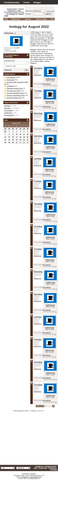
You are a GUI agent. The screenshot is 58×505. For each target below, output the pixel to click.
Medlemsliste (15, 19)
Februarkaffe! (8, 110)
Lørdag (37, 158)
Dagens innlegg (41, 19)
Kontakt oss (39, 466)
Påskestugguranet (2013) (15, 88)
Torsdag (38, 203)
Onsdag (38, 68)
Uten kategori (46, 84)
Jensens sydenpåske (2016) (16, 95)
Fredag (37, 181)
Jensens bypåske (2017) (14, 98)
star (15, 113)
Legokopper (10, 86)
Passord (28, 14)
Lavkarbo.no (25, 477)
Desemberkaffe (9, 115)
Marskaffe (7, 108)
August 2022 (16, 123)
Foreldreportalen (12, 2)
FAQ (6, 19)
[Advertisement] (24, 439)
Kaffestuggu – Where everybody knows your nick (15, 11)
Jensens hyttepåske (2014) (15, 93)
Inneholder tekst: (9, 60)
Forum (26, 2)
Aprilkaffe (7, 106)
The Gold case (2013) (14, 90)
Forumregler (43, 468)
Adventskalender (12, 5)
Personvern (52, 468)
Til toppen (53, 469)
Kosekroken (10, 80)
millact (17, 110)
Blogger (37, 2)
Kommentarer (48, 85)
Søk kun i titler (10, 66)
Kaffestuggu (37, 75)
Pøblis (14, 106)
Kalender (28, 19)
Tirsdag (38, 90)
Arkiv (35, 468)
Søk (52, 19)
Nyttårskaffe (8, 113)
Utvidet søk (7, 70)
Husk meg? (49, 11)
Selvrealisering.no (36, 477)
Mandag (38, 113)
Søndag (38, 136)
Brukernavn (29, 11)
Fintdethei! (16, 108)
